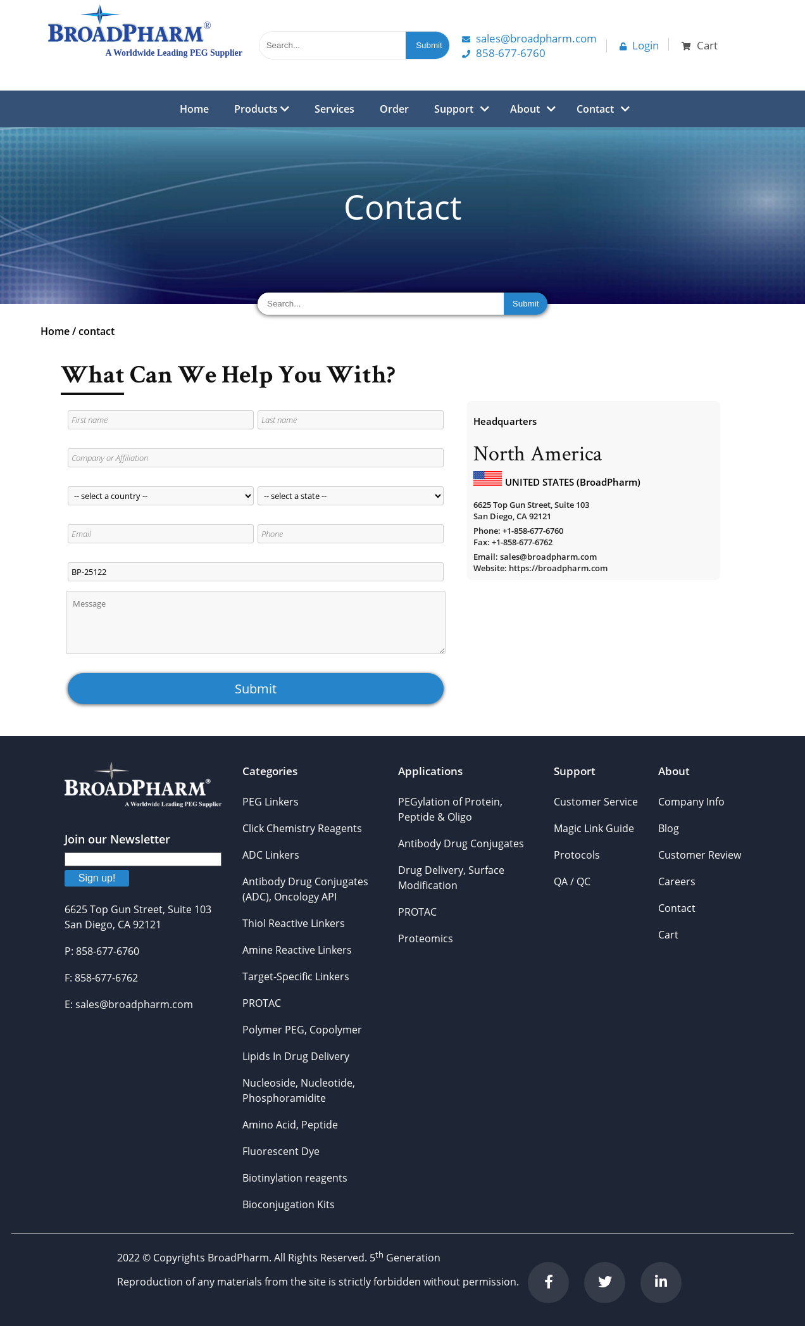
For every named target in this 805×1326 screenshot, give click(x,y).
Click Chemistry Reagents (302, 828)
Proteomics (425, 938)
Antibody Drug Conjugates (461, 843)
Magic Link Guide (594, 828)
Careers (677, 881)
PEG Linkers (270, 802)
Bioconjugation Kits (288, 1204)
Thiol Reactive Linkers (293, 923)
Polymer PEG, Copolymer (302, 1030)
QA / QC (572, 881)
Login (639, 45)
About (525, 109)
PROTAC (261, 1003)
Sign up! (97, 878)
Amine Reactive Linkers (297, 950)
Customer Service (596, 802)
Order (394, 109)
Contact (595, 109)
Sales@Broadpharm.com (529, 38)
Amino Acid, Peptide (290, 1125)
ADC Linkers (270, 855)
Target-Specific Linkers (295, 976)
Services (334, 109)
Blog (668, 828)
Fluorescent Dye (281, 1151)
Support (453, 109)
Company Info (691, 802)
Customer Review (699, 855)
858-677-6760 (504, 53)
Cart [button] (700, 45)
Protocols (577, 855)
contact (96, 331)
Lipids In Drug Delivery (295, 1056)
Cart (668, 935)
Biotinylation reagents (294, 1178)
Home (194, 109)
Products (261, 109)
